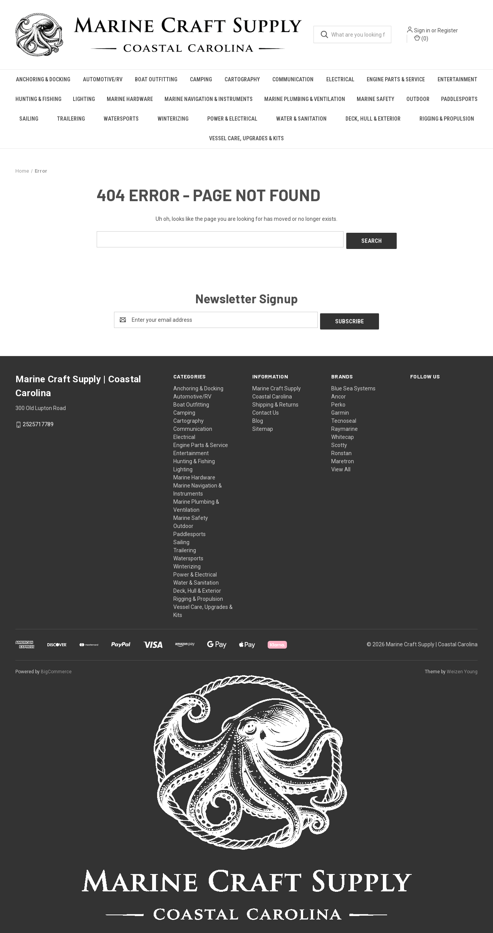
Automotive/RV (102, 79)
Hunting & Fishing (38, 99)
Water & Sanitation (301, 119)
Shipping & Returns (275, 401)
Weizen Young (462, 668)
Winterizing (173, 119)
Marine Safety (375, 99)
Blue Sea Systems (353, 385)
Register (448, 30)
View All (340, 466)
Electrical (340, 79)
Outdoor (417, 99)
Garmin (340, 410)
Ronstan (341, 450)
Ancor (338, 393)
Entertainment (457, 79)
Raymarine (344, 426)
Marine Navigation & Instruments (208, 99)
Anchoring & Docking (43, 79)
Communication (293, 79)
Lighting (84, 99)
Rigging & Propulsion (446, 119)
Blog (257, 418)
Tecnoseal (343, 418)
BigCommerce (56, 668)
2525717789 (38, 421)
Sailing (28, 119)
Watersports (121, 119)
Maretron (342, 458)
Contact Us (265, 410)
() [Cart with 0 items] (421, 38)
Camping (201, 79)
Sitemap (262, 426)
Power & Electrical (232, 119)
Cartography (242, 79)
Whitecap (342, 434)
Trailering (71, 119)
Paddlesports (459, 99)
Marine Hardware (130, 99)
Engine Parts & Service (396, 79)
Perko (338, 401)
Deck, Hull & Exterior (373, 119)
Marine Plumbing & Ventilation (304, 99)
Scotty (339, 442)
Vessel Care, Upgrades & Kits (246, 138)
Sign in (422, 30)
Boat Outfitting (156, 79)
